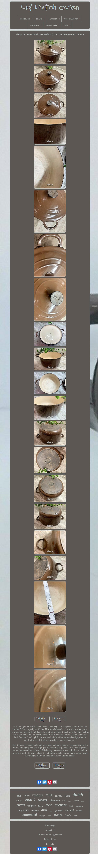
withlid (49, 816)
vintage (37, 795)
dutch (78, 794)
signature (79, 806)
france (58, 815)
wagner (31, 805)
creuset (60, 805)
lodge (69, 801)
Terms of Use (50, 839)
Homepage (50, 825)
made (75, 816)
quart (30, 800)
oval (44, 810)
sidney (58, 796)
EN (47, 844)
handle (68, 815)
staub (79, 810)
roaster (42, 800)
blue (19, 795)
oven (21, 804)
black (71, 806)
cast (49, 794)
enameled (29, 814)
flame (40, 806)
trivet (51, 811)
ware (26, 795)
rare (82, 801)
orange (42, 816)
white (67, 795)
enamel (69, 810)
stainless (35, 811)
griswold (59, 810)
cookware (19, 801)
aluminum (55, 800)
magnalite (23, 810)
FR (52, 844)
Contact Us (50, 830)
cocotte (76, 801)
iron (49, 805)
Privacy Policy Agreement (50, 834)
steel (63, 801)
